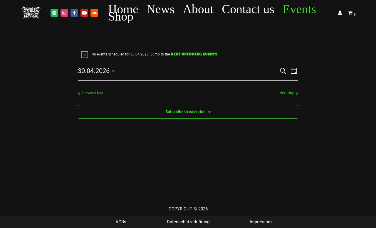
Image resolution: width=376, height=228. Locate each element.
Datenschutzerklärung (188, 221)
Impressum (261, 221)
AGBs (120, 221)
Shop (120, 16)
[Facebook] (74, 13)
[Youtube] (84, 13)
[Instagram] (64, 13)
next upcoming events (194, 54)
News (161, 9)
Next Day (288, 93)
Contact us (248, 9)
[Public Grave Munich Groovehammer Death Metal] (31, 12)
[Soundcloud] (94, 13)
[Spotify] (54, 13)
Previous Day (90, 93)
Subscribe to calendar (185, 111)
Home (123, 9)
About (198, 9)
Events (299, 9)
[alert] (188, 54)
